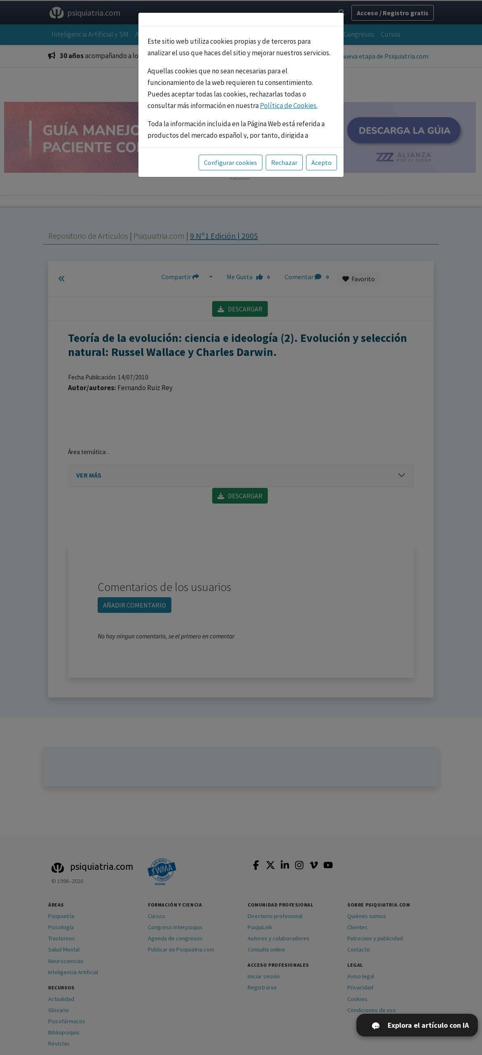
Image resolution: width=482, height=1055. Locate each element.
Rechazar (284, 162)
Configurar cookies (230, 162)
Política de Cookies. (289, 105)
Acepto (321, 162)
